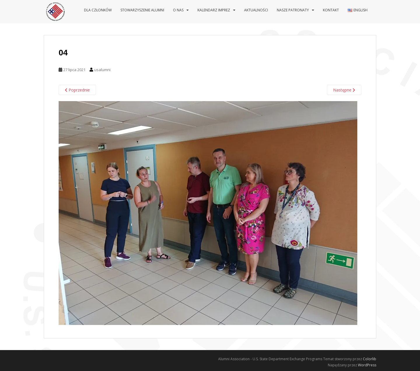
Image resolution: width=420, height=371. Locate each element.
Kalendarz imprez (213, 10)
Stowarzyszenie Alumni (142, 10)
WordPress (367, 365)
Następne (344, 90)
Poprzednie (77, 90)
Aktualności (256, 10)
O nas (178, 10)
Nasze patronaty (293, 10)
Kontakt (331, 10)
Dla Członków (98, 10)
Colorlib (369, 358)
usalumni (102, 69)
